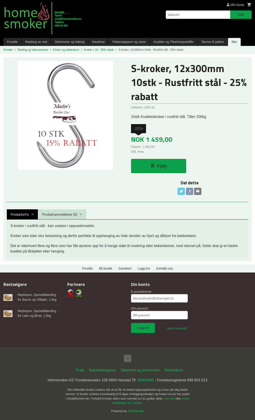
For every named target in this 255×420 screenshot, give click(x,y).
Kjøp (158, 166)
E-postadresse (141, 291)
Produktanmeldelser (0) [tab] (59, 214)
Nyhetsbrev (174, 370)
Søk (241, 14)
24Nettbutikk (136, 411)
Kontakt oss (164, 268)
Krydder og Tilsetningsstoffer (173, 42)
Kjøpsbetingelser (102, 370)
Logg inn (144, 268)
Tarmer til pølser (212, 42)
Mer (234, 42)
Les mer (170, 398)
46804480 (145, 380)
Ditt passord (139, 308)
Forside (12, 42)
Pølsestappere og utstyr (129, 42)
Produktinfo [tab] (19, 214)
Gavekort (125, 268)
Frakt (80, 370)
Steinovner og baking (70, 42)
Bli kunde (105, 268)
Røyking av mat (36, 42)
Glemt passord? (177, 328)
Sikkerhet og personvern (140, 370)
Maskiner (98, 42)
